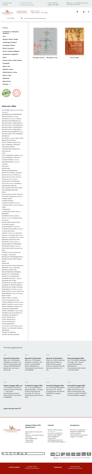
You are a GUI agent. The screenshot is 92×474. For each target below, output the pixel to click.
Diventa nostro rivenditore (73, 4)
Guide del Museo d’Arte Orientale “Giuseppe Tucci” (12, 195)
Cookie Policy (29, 442)
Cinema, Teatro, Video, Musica (12, 60)
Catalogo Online (32, 466)
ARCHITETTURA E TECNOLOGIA (12, 128)
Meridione (6, 78)
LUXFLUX (12, 233)
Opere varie (6, 66)
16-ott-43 (4, 112)
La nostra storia (7, 3)
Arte (4, 36)
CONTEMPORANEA (10, 162)
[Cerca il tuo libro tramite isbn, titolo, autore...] (54, 18)
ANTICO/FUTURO (10, 117)
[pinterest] (14, 454)
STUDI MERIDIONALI (8, 324)
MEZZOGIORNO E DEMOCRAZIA (11, 244)
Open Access (7, 81)
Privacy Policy (29, 440)
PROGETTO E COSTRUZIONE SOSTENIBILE (10, 277)
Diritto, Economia (8, 48)
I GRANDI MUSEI (7, 198)
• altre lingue (44, 12)
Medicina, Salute (8, 69)
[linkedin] (22, 454)
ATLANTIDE (12, 138)
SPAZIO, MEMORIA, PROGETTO (12, 307)
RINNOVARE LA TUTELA (12, 290)
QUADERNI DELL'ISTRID (9, 280)
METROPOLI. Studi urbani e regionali (10, 242)
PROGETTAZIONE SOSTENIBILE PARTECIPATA (11, 272)
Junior (5, 57)
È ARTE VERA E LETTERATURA (11, 181)
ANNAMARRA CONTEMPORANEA (12, 114)
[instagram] (11, 454)
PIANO (4, 261)
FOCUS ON (11, 184)
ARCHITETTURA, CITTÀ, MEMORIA (13, 134)
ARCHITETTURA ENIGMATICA (13, 132)
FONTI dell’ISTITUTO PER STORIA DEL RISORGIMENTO (12, 188)
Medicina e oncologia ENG (12, 236)
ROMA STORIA (6, 295)
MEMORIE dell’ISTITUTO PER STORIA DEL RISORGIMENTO (10, 240)
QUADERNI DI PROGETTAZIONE (12, 285)
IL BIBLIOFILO (6, 209)
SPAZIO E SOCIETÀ (13, 305)
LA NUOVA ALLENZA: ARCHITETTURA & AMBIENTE (10, 225)
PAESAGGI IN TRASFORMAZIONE (12, 257)
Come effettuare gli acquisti (79, 435)
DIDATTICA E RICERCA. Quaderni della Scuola (12, 173)
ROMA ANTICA (13, 291)
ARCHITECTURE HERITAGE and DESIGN (11, 121)
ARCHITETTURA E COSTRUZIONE (12, 126)
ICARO (4, 207)
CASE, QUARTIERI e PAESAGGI (11, 144)
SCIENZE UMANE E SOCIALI (12, 303)
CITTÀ (3, 153)
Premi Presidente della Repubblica (12, 265)
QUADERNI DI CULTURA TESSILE (12, 283)
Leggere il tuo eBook (53, 5)
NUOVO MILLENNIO (11, 247)
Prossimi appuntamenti (13, 347)
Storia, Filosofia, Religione (11, 51)
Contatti (5, 5)
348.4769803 (58, 435)
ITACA (12, 218)
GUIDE (4, 192)
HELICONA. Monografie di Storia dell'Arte (12, 197)
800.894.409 (51, 431)
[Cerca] (21, 18)
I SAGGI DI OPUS (12, 206)
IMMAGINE (5, 213)
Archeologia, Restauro (10, 42)
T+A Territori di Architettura (12, 326)
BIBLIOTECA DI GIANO (9, 140)
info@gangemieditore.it (55, 440)
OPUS (3, 250)
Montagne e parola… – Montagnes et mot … (45, 58)
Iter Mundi (5, 220)
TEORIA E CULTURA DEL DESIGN (12, 329)
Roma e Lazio (7, 75)
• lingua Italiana (35, 12)
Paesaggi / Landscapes (9, 254)
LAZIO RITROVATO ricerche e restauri (10, 227)
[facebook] (3, 454)
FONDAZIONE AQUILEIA (9, 185)
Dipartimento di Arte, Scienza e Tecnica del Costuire (11, 178)
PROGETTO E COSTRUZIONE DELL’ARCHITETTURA (10, 275)
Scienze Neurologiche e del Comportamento (10, 301)
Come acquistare (53, 3)
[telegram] (26, 454)
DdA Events (5, 166)
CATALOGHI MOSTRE (8, 147)
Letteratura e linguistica (10, 54)
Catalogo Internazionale (32, 468)
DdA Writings (6, 168)
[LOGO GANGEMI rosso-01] (7, 9)
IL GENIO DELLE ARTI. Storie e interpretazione (11, 212)
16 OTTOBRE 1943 (13, 111)
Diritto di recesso (75, 433)
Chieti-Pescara (6, 151)
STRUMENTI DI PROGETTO (10, 315)
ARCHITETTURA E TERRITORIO (12, 130)
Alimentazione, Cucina (10, 72)
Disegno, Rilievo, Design (10, 39)
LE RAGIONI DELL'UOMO (12, 229)
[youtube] (18, 454)
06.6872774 (58, 433)
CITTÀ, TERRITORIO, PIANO (12, 156)
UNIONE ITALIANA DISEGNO (10, 334)
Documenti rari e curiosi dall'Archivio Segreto (9, 180)
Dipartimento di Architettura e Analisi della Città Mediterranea (12, 175)
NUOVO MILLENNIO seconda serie (12, 249)
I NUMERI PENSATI (7, 201)
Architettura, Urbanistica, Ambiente (11, 32)
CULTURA (5, 164)
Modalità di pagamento (77, 431)
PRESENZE (11, 268)
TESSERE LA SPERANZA (9, 332)
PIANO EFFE (5, 263)
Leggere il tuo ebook (76, 437)
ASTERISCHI (5, 136)
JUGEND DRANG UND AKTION (11, 222)
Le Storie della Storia (8, 231)
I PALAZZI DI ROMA (11, 203)
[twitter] (7, 454)
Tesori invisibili (74, 57)
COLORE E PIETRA (10, 160)
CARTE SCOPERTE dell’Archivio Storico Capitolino (11, 143)
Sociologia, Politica (9, 45)
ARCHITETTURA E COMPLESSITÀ (12, 124)
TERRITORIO (5, 330)
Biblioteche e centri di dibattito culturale (77, 3)
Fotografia (6, 63)
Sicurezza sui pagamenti (78, 430)
